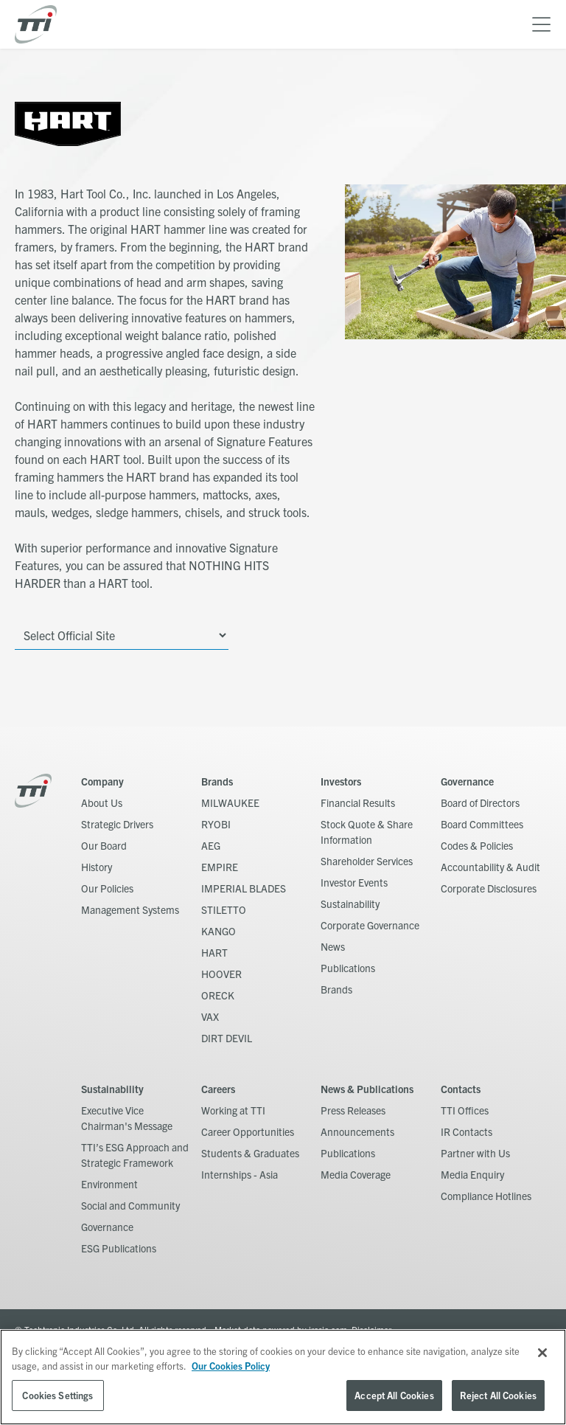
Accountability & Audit (490, 866)
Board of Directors (480, 802)
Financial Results (358, 802)
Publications (348, 967)
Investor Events (354, 882)
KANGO (218, 930)
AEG (210, 845)
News (333, 946)
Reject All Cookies (498, 1395)
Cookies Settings (57, 1395)
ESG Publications (118, 1248)
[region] (283, 1377)
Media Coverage (356, 1174)
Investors (341, 781)
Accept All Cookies (393, 1395)
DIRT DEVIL (226, 1037)
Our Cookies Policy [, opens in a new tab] (231, 1365)
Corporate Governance (370, 925)
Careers (218, 1088)
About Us (101, 802)
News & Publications (367, 1088)
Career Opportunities (247, 1131)
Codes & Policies (477, 845)
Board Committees (482, 824)
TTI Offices (465, 1110)
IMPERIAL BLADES (243, 888)
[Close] (542, 1352)
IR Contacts (466, 1131)
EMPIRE (219, 866)
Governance (467, 781)
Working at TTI (233, 1110)
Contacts (461, 1088)
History (96, 866)
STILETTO (223, 909)
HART (214, 952)
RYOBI (216, 824)
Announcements (357, 1131)
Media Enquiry (472, 1174)
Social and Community (130, 1205)
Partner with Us (475, 1152)
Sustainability (350, 903)
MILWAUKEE (230, 802)
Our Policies (107, 888)
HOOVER (221, 973)
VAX (210, 1016)
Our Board (104, 845)
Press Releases (353, 1110)
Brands (217, 781)
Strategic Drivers (117, 824)
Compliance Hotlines (486, 1195)
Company (102, 781)
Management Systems (130, 909)
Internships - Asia (239, 1174)
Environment (109, 1183)
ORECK (217, 995)
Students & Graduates (250, 1152)
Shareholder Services (367, 860)
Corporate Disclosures (489, 888)
